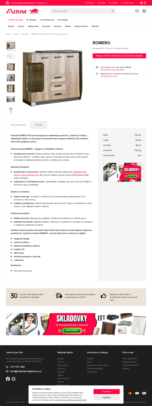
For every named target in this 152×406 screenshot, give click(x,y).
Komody (25, 34)
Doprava (90, 3)
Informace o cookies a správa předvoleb (72, 400)
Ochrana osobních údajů (15, 402)
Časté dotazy (127, 3)
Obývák (11, 26)
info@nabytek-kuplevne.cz (25, 371)
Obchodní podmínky (95, 368)
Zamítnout (106, 397)
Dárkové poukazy (130, 362)
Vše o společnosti (130, 358)
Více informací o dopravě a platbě (112, 70)
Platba (101, 3)
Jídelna (68, 26)
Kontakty (113, 3)
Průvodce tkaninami (130, 365)
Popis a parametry (18, 125)
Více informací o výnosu (109, 76)
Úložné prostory (81, 26)
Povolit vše (106, 391)
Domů (8, 34)
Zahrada (95, 26)
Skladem (31, 20)
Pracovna (46, 26)
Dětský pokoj (33, 26)
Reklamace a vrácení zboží (97, 365)
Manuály (38, 125)
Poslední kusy (47, 20)
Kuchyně (57, 26)
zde (56, 400)
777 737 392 (17, 366)
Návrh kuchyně (15, 20)
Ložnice (21, 26)
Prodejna (63, 20)
